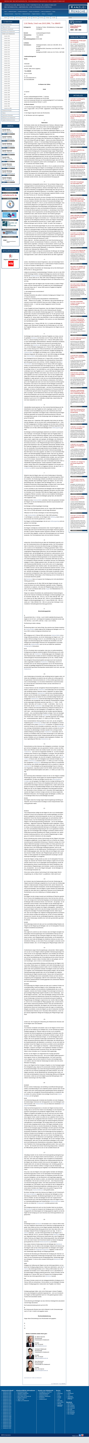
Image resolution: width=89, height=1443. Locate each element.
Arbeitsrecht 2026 (7, 1392)
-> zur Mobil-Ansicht (7, 21)
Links (58, 1399)
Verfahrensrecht (43, 1399)
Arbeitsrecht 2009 (7, 1416)
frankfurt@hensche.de (9, 139)
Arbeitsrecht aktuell (12, 11)
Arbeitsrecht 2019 (7, 1402)
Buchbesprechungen (22, 1392)
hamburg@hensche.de (9, 146)
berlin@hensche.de (8, 132)
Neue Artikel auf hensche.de (24, 1396)
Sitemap (59, 1403)
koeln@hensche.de (8, 159)
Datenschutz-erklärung (70, 1398)
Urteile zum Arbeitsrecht (46, 11)
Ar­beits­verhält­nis (35, 275)
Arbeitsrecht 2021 (7, 1399)
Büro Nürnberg (71, 1412)
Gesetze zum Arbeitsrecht (34, 11)
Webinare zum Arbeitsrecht (8, 117)
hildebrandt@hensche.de (41, 1358)
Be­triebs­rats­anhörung (44, 1241)
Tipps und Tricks (6, 27)
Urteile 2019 (7, 43)
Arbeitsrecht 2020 (7, 1400)
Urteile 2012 (7, 58)
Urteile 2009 (7, 65)
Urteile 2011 (7, 61)
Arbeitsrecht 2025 (7, 1393)
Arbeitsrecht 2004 (7, 1423)
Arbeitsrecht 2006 (7, 1421)
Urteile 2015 (7, 52)
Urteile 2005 (7, 74)
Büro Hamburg (71, 1406)
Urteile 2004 (7, 76)
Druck (58, 1395)
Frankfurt (11, 17)
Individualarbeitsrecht (44, 1393)
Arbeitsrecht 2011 (7, 1413)
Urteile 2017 (7, 47)
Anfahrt (3, 133)
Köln (30, 17)
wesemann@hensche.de (41, 1370)
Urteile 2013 (7, 56)
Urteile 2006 (7, 72)
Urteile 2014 (7, 54)
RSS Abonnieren (6, 1435)
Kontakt (59, 1397)
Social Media (60, 1402)
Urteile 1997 (7, 92)
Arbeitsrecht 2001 (7, 1428)
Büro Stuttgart (70, 1413)
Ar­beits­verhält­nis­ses (38, 1190)
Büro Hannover (71, 1408)
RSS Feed (59, 1400)
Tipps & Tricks (18, 13)
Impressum (70, 1396)
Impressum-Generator (8, 13)
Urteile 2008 (7, 67)
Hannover (24, 17)
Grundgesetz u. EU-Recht (45, 1392)
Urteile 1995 (7, 97)
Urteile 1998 (7, 90)
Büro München (71, 1411)
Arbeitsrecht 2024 (7, 1395)
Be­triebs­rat (34, 338)
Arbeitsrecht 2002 (7, 1426)
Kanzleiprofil (49, 13)
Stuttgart (48, 17)
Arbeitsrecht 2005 (7, 1422)
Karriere (59, 1396)
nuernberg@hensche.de (9, 173)
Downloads (60, 1393)
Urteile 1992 (7, 103)
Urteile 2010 (7, 63)
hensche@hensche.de (41, 1346)
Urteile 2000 (7, 85)
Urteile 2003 (7, 79)
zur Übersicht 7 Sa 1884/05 (58, 1383)
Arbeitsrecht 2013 (7, 1410)
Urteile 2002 (7, 81)
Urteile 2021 (7, 38)
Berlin (5, 17)
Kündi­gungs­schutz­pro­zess (42, 1249)
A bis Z (59, 1392)
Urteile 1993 (7, 101)
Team (68, 1395)
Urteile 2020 (7, 40)
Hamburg (17, 17)
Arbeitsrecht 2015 (7, 1408)
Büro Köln (69, 1409)
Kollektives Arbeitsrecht (44, 1396)
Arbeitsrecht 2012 (7, 1412)
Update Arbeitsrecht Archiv (8, 120)
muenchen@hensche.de (9, 166)
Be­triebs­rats (36, 345)
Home (5, 11)
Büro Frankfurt (70, 1405)
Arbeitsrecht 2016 (7, 1406)
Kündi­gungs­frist (28, 646)
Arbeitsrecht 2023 (7, 1396)
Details (9, 133)
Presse (53, 11)
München (35, 17)
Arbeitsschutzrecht (43, 1395)
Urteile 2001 (7, 83)
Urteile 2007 (7, 70)
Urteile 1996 (7, 94)
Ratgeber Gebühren (36, 13)
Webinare (44, 13)
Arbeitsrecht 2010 (7, 1415)
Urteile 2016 (7, 49)
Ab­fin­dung (53, 517)
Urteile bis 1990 (8, 108)
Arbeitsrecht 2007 (7, 1419)
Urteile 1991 (7, 106)
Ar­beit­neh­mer (38, 654)
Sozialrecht (41, 1397)
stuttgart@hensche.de (9, 180)
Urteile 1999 (7, 88)
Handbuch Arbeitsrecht (22, 11)
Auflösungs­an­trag (56, 427)
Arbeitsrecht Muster (26, 13)
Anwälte (54, 17)
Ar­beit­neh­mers (41, 693)
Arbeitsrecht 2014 (7, 1409)
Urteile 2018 (7, 45)
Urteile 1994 (7, 99)
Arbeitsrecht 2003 (7, 1425)
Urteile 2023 (7, 36)
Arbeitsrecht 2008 (7, 1418)
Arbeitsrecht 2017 (7, 1405)
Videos (3, 113)
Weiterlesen (74, 55)
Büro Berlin (70, 1403)
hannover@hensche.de (9, 152)
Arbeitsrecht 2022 (7, 1397)
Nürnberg (41, 17)
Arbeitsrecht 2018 (7, 1403)
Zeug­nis (48, 588)
